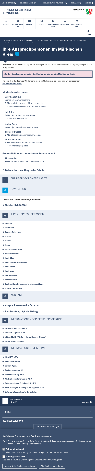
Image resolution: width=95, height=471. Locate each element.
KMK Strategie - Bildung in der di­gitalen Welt (24, 387)
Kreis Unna (9, 271)
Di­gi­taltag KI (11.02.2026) (16, 205)
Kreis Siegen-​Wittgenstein (16, 262)
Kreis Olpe (9, 258)
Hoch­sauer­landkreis (13, 249)
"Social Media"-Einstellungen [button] (55, 3)
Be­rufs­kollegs (11, 275)
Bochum (8, 223)
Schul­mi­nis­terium (12, 361)
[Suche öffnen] (89, 33)
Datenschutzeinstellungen (47, 426)
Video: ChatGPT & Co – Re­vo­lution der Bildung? (25, 337)
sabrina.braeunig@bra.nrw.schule (27, 103)
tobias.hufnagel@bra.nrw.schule (26, 135)
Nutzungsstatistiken (15, 456)
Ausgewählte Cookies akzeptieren (19, 466)
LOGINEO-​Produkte (13, 288)
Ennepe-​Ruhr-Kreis (13, 232)
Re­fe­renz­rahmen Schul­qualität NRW (20, 383)
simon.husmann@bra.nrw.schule (27, 142)
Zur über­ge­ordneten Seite (29, 178)
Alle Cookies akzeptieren (52, 466)
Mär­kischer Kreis (12, 254)
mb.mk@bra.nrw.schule (12, 84)
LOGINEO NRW (11, 357)
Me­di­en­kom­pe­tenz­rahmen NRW (18, 379)
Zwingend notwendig (15, 449)
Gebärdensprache (28, 3)
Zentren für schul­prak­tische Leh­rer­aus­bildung (25, 284)
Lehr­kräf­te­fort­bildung (14, 341)
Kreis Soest (10, 267)
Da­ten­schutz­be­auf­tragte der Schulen (25, 170)
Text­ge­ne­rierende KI (14, 370)
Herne (7, 245)
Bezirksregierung (12, 421)
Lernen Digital (11, 366)
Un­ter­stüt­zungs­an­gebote (16, 328)
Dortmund (9, 228)
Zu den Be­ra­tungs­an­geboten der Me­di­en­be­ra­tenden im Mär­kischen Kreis (39, 74)
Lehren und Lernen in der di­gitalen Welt (21, 199)
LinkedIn (89, 3)
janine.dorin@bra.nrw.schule (25, 127)
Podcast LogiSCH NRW (15, 333)
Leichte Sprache (9, 3)
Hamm (8, 241)
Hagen (8, 236)
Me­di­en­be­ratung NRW (14, 374)
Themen (6, 412)
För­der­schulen (11, 280)
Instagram (76, 3)
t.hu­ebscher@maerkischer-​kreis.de (28, 161)
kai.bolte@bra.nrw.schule (23, 115)
